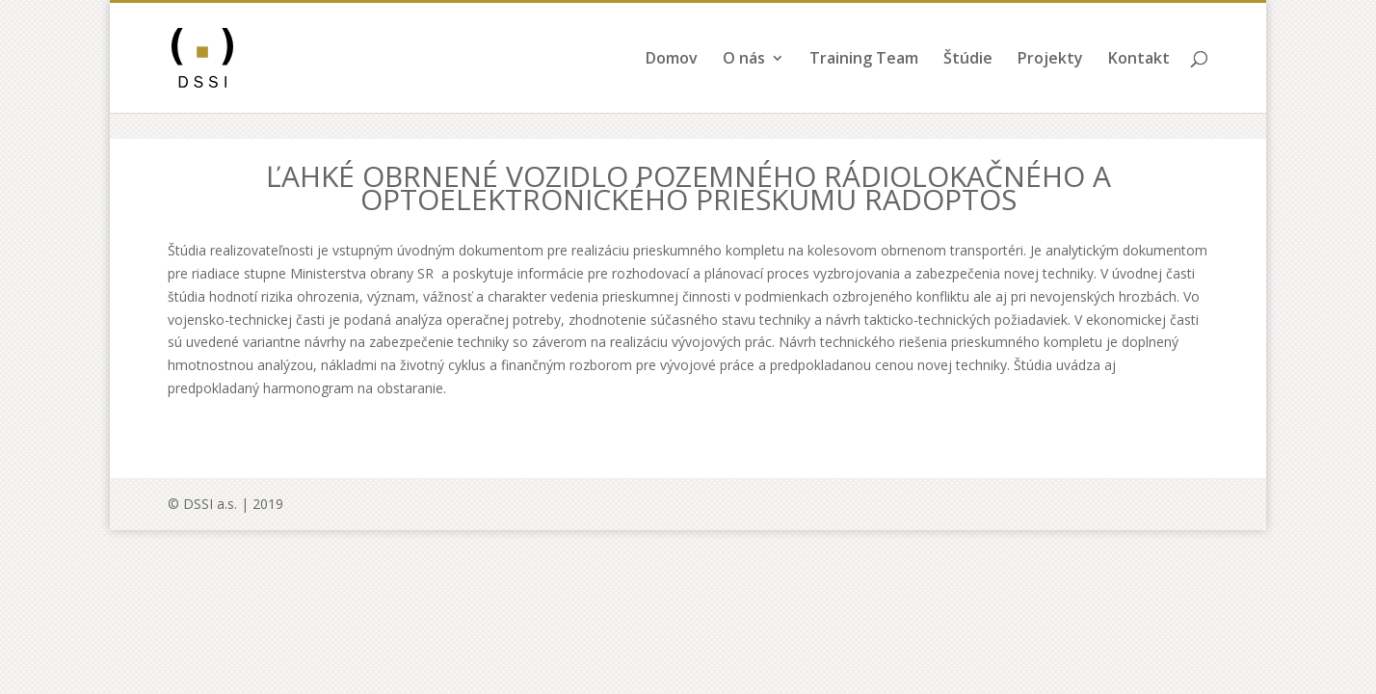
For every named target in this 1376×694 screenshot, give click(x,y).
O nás (744, 85)
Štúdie (967, 85)
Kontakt (1139, 85)
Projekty (1050, 85)
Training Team (863, 85)
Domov (672, 85)
